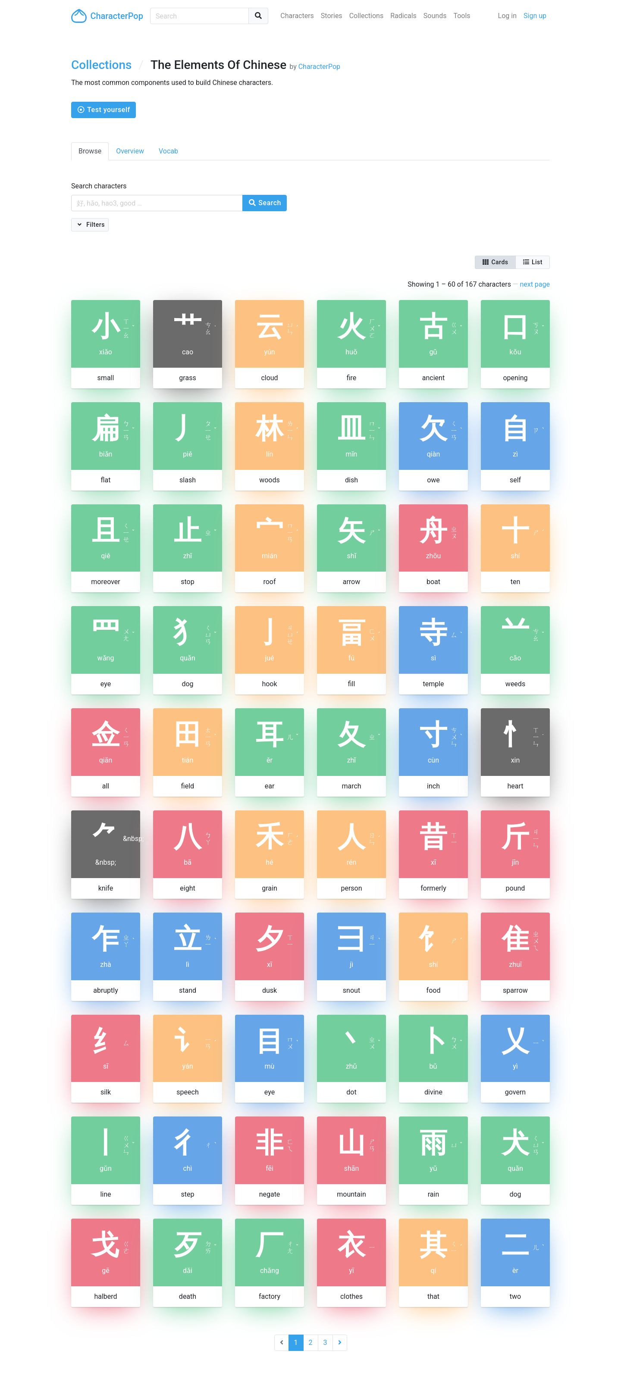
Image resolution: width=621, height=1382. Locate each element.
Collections (366, 16)
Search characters (99, 186)
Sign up (535, 16)
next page (535, 284)
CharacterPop (107, 16)
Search (264, 203)
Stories (331, 16)
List (533, 262)
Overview (130, 151)
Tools (461, 16)
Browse (89, 151)
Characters (297, 16)
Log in (507, 16)
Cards (495, 262)
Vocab (168, 151)
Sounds (435, 16)
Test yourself (103, 110)
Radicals (403, 16)
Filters (95, 224)
